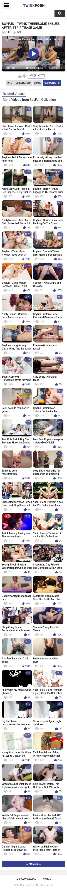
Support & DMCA (26, 879)
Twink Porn (29, 885)
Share (37, 83)
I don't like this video (24, 76)
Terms (47, 879)
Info (10, 83)
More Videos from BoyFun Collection (29, 100)
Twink (34, 5)
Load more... (33, 863)
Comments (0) (52, 83)
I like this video (20, 76)
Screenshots (23, 83)
